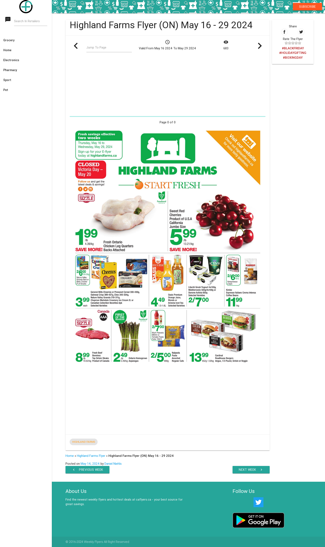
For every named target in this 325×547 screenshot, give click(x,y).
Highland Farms (83, 442)
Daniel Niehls (113, 464)
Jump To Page (96, 47)
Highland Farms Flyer (91, 456)
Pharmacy (10, 70)
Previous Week (87, 469)
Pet (5, 90)
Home (7, 50)
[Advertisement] (168, 85)
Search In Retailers (27, 21)
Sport (7, 80)
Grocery (9, 40)
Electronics (11, 60)
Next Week (251, 469)
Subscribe (307, 6)
